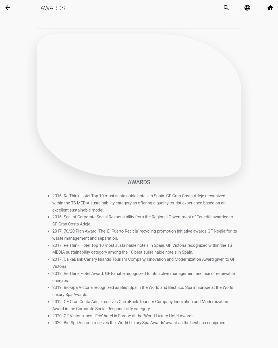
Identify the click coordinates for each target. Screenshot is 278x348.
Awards (52, 8)
